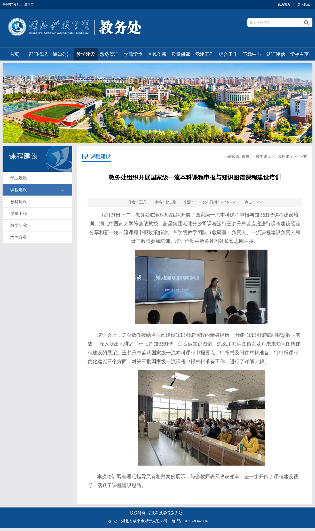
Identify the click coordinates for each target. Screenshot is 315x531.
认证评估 (275, 54)
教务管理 (109, 54)
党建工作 (204, 54)
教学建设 (85, 54)
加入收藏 (303, 4)
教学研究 (18, 225)
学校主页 (299, 54)
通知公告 (62, 54)
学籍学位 (133, 54)
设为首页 (284, 4)
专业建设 (18, 178)
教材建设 (18, 201)
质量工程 (18, 213)
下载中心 (252, 54)
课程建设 (18, 190)
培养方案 (18, 237)
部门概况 (38, 54)
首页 (14, 54)
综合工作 (228, 54)
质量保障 (180, 54)
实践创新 (157, 54)
